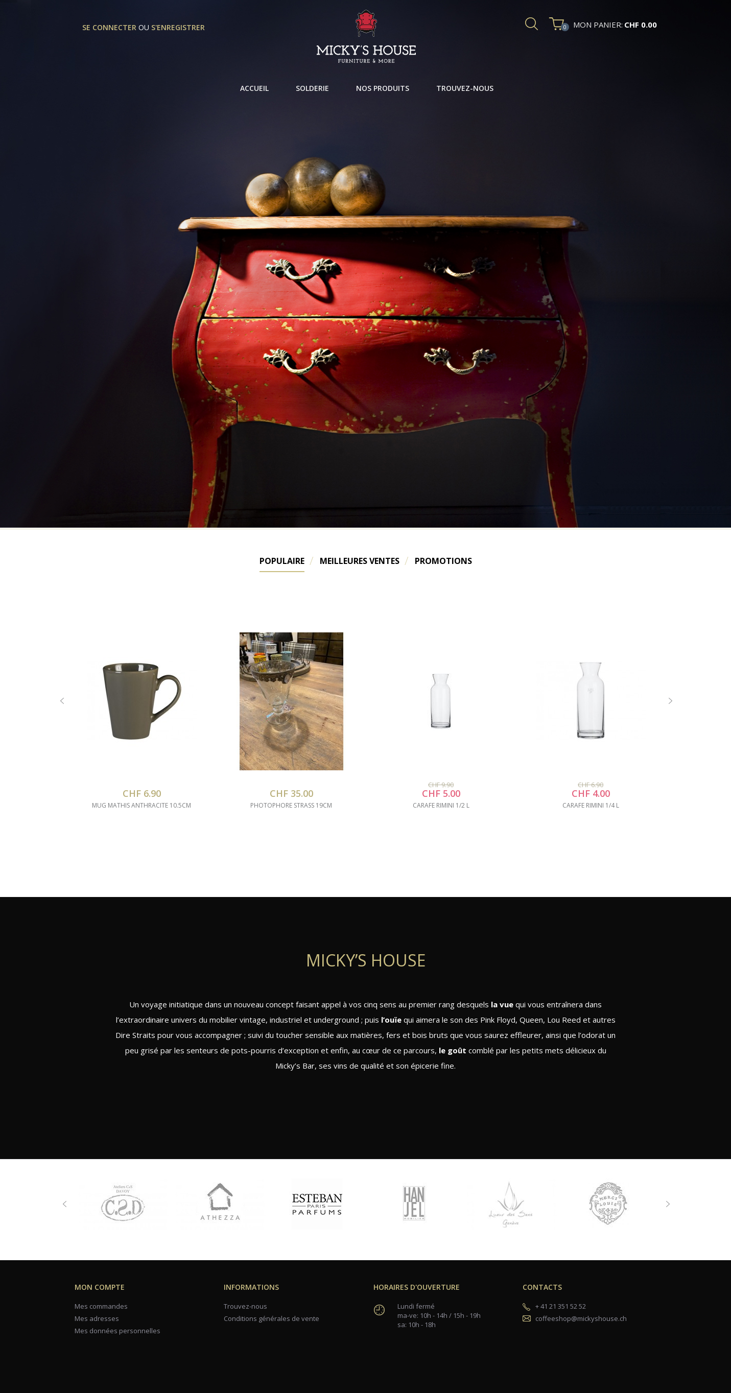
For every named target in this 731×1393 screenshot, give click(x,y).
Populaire (282, 560)
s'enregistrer (178, 27)
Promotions (443, 560)
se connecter (110, 27)
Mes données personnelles (117, 1330)
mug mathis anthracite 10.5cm (141, 805)
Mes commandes (101, 1306)
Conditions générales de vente (271, 1318)
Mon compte (100, 1287)
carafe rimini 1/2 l (441, 805)
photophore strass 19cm (291, 805)
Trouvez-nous (245, 1306)
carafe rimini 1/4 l (590, 805)
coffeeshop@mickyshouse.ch (581, 1318)
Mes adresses (97, 1318)
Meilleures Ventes (359, 560)
